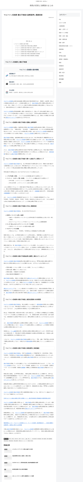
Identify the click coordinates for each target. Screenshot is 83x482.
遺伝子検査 (35, 104)
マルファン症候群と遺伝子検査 (21, 44)
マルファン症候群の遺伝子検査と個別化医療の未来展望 (28, 54)
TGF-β (21, 325)
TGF (20, 439)
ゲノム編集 (13, 331)
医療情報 (6, 439)
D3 (13, 439)
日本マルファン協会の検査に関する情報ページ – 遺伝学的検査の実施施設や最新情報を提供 (27, 399)
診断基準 (16, 441)
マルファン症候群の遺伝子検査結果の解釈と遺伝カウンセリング (30, 52)
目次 (27, 41)
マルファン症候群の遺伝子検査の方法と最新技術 (26, 50)
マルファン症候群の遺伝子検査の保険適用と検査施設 (27, 56)
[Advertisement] (29, 28)
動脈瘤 (39, 439)
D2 (10, 439)
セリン (30, 439)
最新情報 (6, 441)
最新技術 (11, 441)
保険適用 (35, 439)
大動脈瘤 (15, 152)
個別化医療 (39, 305)
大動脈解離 (6, 193)
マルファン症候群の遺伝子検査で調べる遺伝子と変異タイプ (29, 48)
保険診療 (28, 353)
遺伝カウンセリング (11, 118)
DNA (16, 439)
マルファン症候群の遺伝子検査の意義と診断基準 (26, 46)
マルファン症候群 (8, 101)
